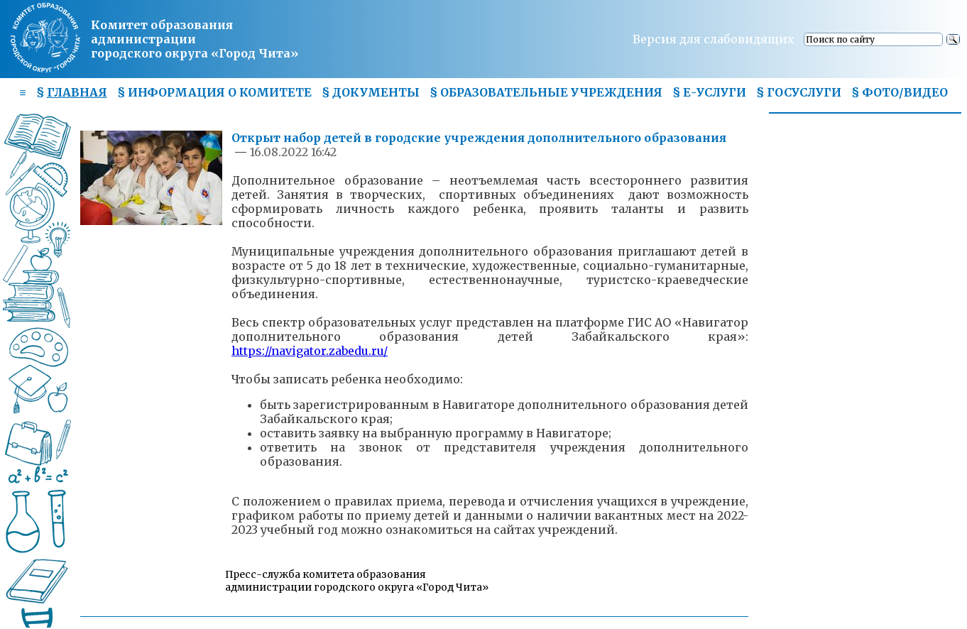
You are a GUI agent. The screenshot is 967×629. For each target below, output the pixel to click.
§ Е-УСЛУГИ (709, 92)
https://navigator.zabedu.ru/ (309, 351)
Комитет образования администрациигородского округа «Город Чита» (194, 39)
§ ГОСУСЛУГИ (798, 92)
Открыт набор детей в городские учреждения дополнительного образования (478, 138)
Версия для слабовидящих (713, 39)
